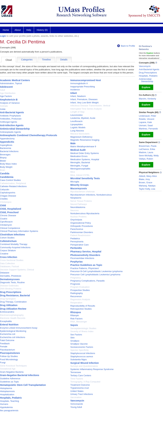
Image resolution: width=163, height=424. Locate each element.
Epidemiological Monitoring (13, 331)
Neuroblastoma (77, 207)
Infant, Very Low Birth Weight (84, 102)
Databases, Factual (9, 266)
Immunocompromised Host (85, 80)
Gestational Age (7, 368)
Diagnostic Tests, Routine (12, 282)
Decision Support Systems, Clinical (17, 269)
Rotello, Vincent (146, 119)
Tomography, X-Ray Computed (85, 381)
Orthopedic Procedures (81, 226)
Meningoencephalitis (80, 168)
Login (3, 36)
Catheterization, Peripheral (13, 183)
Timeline (46, 59)
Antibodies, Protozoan (10, 118)
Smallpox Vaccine (79, 344)
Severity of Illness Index (81, 331)
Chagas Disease (8, 196)
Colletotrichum (8, 241)
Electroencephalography (12, 315)
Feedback (5, 343)
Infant (73, 93)
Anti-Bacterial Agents (12, 112)
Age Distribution (7, 93)
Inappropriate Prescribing (82, 86)
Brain (2, 170)
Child (3, 205)
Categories (27, 59)
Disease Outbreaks (9, 285)
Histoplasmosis (7, 391)
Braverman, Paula (147, 146)
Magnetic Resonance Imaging (84, 140)
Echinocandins (7, 312)
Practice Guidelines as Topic (86, 265)
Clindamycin (6, 225)
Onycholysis (76, 219)
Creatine (4, 253)
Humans (4, 404)
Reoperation (76, 302)
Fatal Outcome (7, 340)
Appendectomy (7, 138)
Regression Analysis (80, 299)
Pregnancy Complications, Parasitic (87, 280)
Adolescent (6, 86)
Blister (3, 161)
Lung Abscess (77, 130)
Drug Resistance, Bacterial (15, 295)
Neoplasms (75, 198)
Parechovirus (76, 229)
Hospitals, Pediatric (11, 397)
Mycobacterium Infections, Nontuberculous (91, 194)
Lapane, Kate (145, 122)
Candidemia (6, 177)
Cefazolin (4, 189)
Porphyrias (76, 261)
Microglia (74, 181)
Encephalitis (6, 321)
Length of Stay (77, 112)
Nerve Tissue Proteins (81, 201)
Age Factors (6, 96)
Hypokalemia (6, 407)
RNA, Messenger (78, 321)
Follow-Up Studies (9, 356)
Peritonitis (76, 248)
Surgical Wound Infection (84, 363)
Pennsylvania (76, 241)
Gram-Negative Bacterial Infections (19, 375)
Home (6, 30)
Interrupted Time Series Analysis (86, 109)
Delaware (4, 272)
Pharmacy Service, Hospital (85, 251)
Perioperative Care (79, 244)
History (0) (42, 30)
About (17, 30)
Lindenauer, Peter (147, 116)
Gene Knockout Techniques (13, 365)
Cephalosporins (7, 192)
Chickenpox (5, 202)
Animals (4, 106)
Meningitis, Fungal (79, 165)
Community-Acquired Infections (15, 247)
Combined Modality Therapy (13, 244)
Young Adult (76, 407)
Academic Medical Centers (15, 80)
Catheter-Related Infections (13, 186)
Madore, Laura (146, 152)
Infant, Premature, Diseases (83, 99)
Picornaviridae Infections (82, 258)
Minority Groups (79, 185)
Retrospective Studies (81, 309)
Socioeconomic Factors (81, 347)
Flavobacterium (7, 349)
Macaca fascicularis (79, 133)
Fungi (3, 362)
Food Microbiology (9, 359)
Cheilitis (4, 199)
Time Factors (76, 378)
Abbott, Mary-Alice (148, 176)
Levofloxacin (76, 121)
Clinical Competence (10, 228)
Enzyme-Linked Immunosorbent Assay (18, 328)
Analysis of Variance (10, 103)
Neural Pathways (78, 204)
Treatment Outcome (80, 385)
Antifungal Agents (8, 122)
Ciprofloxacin (6, 221)
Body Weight (6, 167)
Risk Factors (76, 318)
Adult (2, 90)
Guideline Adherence (10, 378)
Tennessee (75, 372)
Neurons (74, 210)
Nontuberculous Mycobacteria (84, 213)
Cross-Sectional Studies (11, 260)
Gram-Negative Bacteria (11, 372)
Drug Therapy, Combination (13, 302)
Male (73, 143)
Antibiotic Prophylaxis (10, 115)
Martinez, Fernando (148, 128)
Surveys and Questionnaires (84, 366)
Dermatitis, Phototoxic (10, 276)
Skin (72, 337)
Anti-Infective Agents (12, 125)
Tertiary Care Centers (80, 375)
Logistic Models (78, 127)
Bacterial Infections (9, 151)
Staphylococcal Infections (82, 353)
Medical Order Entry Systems (84, 153)
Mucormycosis (78, 188)
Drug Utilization (8, 305)
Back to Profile (126, 46)
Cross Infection (8, 257)
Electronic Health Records (12, 318)
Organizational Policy (80, 223)
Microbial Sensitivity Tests (85, 178)
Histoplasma (6, 388)
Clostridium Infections (12, 234)
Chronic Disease (8, 215)
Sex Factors (76, 334)
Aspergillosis (6, 145)
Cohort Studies (7, 237)
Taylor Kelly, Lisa (147, 189)
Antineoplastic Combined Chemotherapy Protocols (28, 135)
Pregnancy (75, 277)
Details (64, 59)
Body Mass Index (8, 164)
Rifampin (74, 315)
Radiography (76, 293)
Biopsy (3, 157)
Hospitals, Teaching (9, 401)
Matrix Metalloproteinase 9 (83, 146)
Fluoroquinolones (10, 353)
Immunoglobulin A (79, 83)
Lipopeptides (76, 124)
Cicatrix (3, 218)
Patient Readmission (80, 235)
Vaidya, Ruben (146, 158)
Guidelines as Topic (9, 381)
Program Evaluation (80, 287)
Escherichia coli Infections (12, 337)
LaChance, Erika (147, 149)
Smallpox (74, 341)
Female (3, 346)
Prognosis (75, 284)
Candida (4, 173)
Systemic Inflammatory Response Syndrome (91, 369)
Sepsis (74, 325)
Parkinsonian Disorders (81, 232)
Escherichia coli (7, 334)
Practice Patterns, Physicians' (84, 268)
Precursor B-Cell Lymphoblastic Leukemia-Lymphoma (96, 271)
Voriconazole (76, 404)
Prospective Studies (80, 290)
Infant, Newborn (78, 96)
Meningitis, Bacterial (80, 162)
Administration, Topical (11, 83)
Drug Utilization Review (13, 308)
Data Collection (7, 263)
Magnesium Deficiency (81, 137)
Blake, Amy (144, 179)
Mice (72, 172)
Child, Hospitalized (10, 208)
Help (28, 30)
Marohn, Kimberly (147, 98)
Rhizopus (75, 312)
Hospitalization (7, 394)
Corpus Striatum (8, 250)
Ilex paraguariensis (9, 410)
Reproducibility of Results (82, 306)
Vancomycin (77, 400)
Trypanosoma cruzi (79, 388)
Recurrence (76, 296)
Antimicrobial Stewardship (15, 128)
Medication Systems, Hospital (84, 159)
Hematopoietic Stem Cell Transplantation (23, 385)
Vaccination (76, 397)
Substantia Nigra (78, 359)
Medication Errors (79, 156)
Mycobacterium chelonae (82, 191)
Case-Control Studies (10, 180)
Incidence (75, 89)
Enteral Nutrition (9, 324)
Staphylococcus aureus (81, 356)
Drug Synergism (8, 298)
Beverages (5, 154)
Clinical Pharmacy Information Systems (19, 231)
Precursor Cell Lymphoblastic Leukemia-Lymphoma (95, 274)
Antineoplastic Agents (10, 132)
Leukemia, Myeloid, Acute (82, 118)
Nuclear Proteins (78, 216)
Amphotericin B (9, 99)
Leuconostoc (76, 115)
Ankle (3, 109)
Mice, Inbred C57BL (80, 175)
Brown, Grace (145, 182)
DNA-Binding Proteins (10, 288)
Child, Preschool (9, 212)
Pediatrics (75, 238)
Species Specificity (79, 350)
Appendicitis (7, 141)
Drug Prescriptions (10, 292)
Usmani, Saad (146, 125)
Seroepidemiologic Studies (83, 328)
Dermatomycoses (10, 279)
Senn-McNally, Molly (149, 155)
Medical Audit (78, 150)
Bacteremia (5, 148)
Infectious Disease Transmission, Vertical (90, 105)
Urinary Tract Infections (81, 394)
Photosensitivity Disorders (85, 255)
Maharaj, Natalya (147, 185)
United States (77, 391)
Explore (146, 87)
